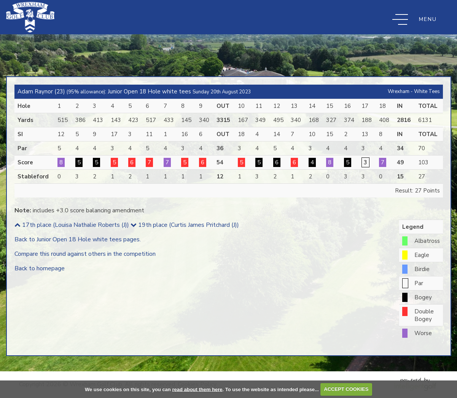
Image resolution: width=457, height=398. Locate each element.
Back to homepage (39, 268)
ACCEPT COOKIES (346, 389)
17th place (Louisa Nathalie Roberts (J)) (71, 225)
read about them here (197, 389)
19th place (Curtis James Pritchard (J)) (185, 225)
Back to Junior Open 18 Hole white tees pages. (77, 239)
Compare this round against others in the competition (85, 254)
